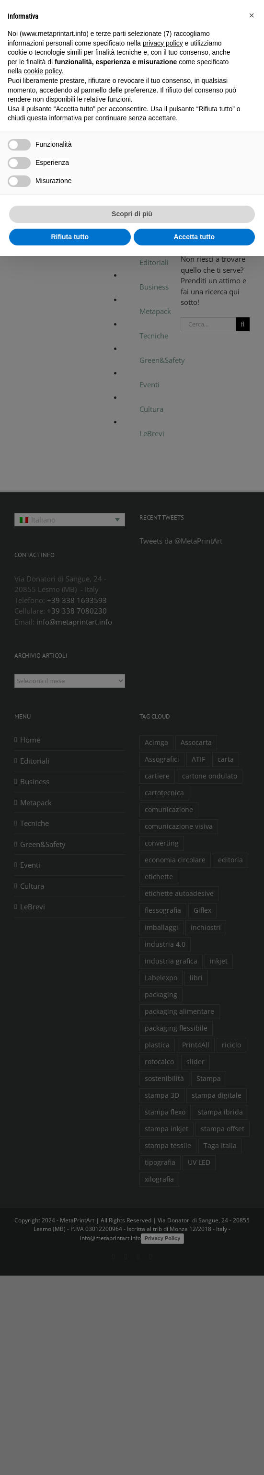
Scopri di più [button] (132, 214)
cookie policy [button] (42, 71)
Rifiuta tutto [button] (70, 237)
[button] (251, 15)
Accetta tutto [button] (194, 237)
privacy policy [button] (163, 43)
